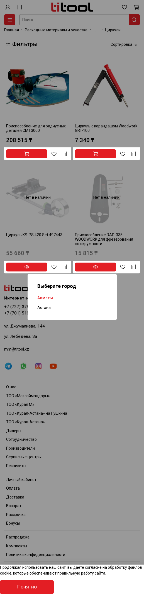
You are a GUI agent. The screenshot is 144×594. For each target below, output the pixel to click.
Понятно (27, 587)
